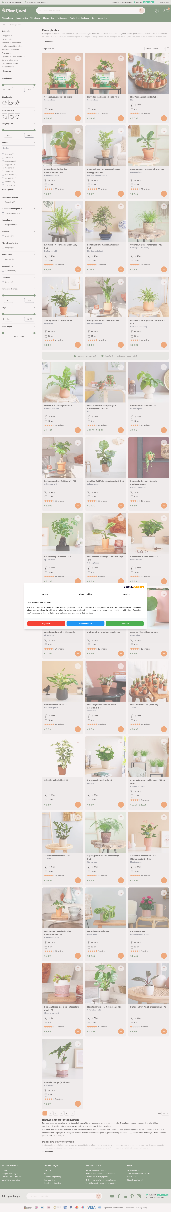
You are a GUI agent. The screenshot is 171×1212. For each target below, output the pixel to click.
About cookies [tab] (85, 594)
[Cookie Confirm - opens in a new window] (134, 587)
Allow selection (85, 624)
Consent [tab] (44, 594)
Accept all (124, 624)
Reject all (46, 624)
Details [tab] (126, 594)
